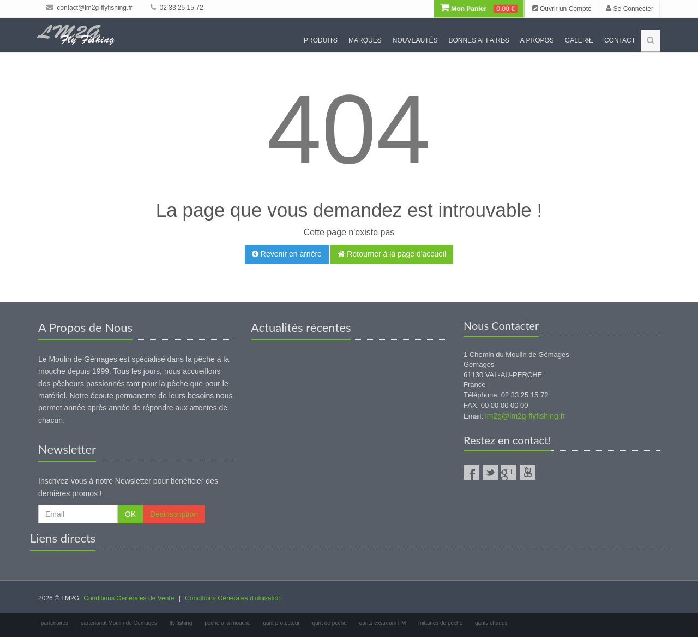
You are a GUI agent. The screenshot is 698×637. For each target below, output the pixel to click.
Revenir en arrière (287, 253)
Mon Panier (479, 9)
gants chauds (491, 623)
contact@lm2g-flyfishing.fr (89, 7)
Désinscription (174, 514)
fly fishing (181, 623)
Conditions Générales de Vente (128, 598)
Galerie (579, 40)
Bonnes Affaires (478, 40)
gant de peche (329, 623)
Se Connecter (629, 9)
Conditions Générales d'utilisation (233, 598)
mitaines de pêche (440, 623)
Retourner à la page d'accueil (392, 253)
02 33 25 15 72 (177, 7)
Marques (365, 40)
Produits (321, 40)
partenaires (54, 623)
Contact (619, 40)
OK (130, 514)
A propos (537, 40)
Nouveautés (415, 40)
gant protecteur (281, 623)
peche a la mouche (227, 623)
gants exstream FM (382, 623)
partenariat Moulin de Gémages (119, 623)
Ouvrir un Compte (562, 9)
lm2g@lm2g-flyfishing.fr (525, 416)
